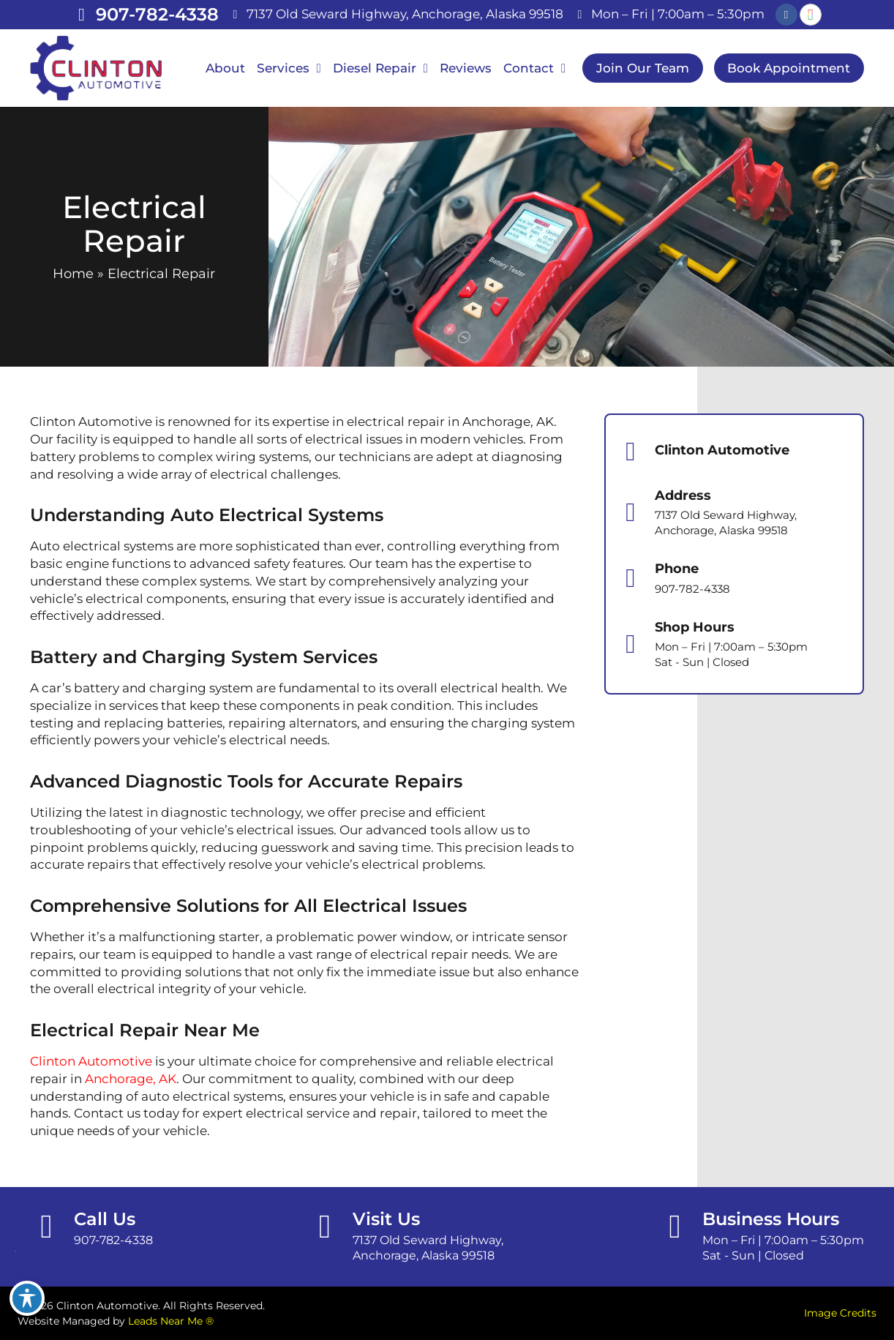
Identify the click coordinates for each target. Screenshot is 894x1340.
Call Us (104, 1218)
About (225, 68)
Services (289, 68)
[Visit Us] (325, 1226)
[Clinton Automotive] (630, 451)
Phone (677, 569)
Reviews (466, 68)
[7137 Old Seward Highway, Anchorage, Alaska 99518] (235, 14)
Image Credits (840, 1313)
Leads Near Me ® (171, 1321)
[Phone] (630, 578)
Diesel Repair (380, 68)
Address (683, 495)
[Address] (630, 512)
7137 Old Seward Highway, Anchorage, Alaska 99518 (405, 14)
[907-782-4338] (82, 14)
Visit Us (386, 1218)
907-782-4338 (157, 14)
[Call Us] (46, 1226)
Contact (534, 68)
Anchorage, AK (130, 1078)
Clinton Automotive (91, 1061)
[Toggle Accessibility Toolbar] (27, 1298)
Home (73, 274)
